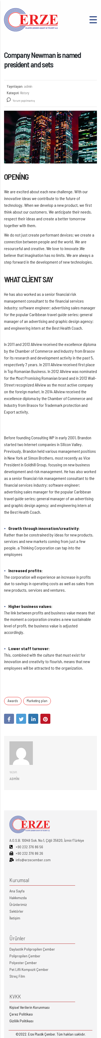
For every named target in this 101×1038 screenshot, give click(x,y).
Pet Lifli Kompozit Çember (28, 969)
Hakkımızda (18, 897)
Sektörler (16, 911)
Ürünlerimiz (18, 904)
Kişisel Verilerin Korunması (29, 1007)
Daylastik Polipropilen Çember (32, 949)
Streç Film (17, 976)
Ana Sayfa (17, 891)
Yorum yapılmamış (21, 100)
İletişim (14, 918)
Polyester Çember (23, 962)
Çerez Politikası (21, 1014)
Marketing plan (37, 701)
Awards (13, 701)
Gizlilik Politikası (21, 1021)
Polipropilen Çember (24, 956)
